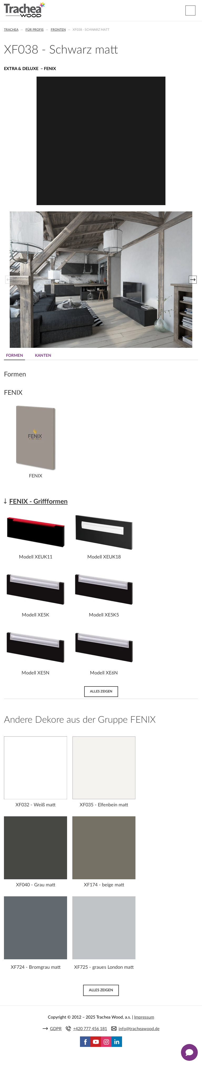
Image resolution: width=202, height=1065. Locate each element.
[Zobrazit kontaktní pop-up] (189, 1052)
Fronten (58, 29)
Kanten (43, 356)
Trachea (11, 29)
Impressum (144, 1017)
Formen (14, 356)
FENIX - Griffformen (38, 501)
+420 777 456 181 (90, 1029)
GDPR (56, 1029)
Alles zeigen (101, 691)
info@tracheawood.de (139, 1029)
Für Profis (35, 29)
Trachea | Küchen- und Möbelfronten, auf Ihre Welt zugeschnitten (24, 10)
